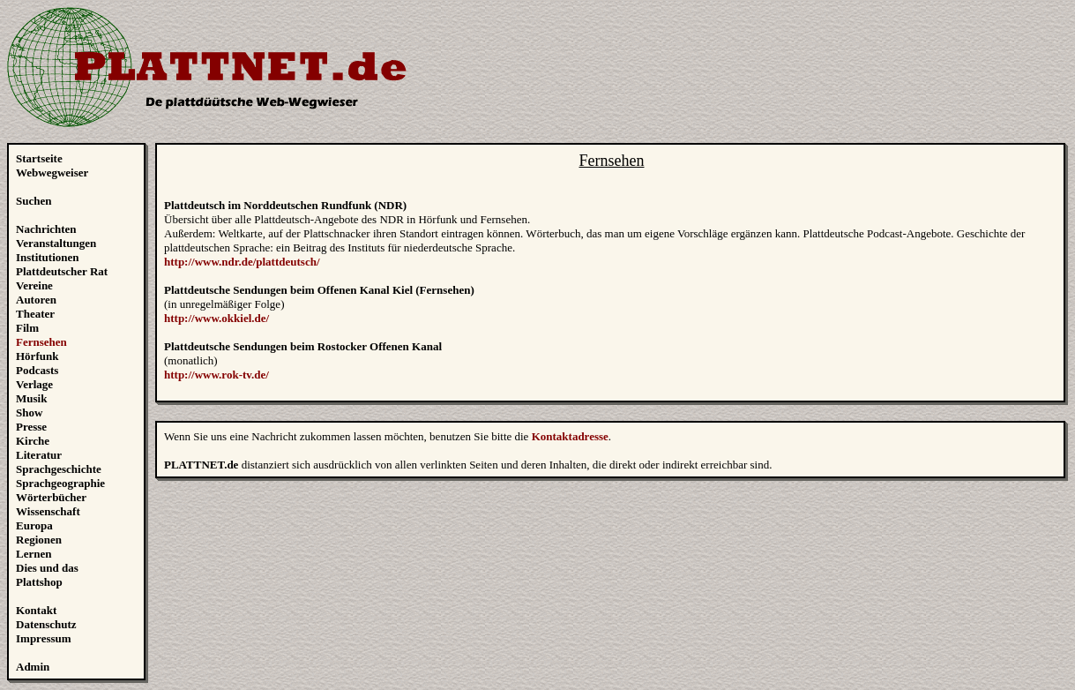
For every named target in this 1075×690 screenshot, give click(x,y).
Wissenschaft (48, 511)
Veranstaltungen (56, 243)
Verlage (34, 384)
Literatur (39, 454)
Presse (31, 426)
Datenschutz (46, 624)
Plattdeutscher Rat (62, 271)
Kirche (32, 440)
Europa (34, 525)
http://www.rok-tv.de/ (216, 374)
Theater (35, 313)
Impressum (43, 638)
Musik (31, 398)
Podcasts (37, 370)
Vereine (34, 285)
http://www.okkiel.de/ (216, 318)
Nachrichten (46, 229)
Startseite (39, 158)
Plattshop (39, 582)
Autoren (36, 299)
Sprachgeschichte (58, 469)
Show (29, 412)
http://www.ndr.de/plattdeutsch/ (242, 261)
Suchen (33, 200)
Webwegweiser (52, 172)
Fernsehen (41, 342)
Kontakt (36, 610)
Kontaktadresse (570, 436)
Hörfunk (37, 356)
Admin (32, 666)
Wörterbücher (51, 497)
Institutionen (47, 257)
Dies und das (47, 567)
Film (27, 327)
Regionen (39, 539)
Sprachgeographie (60, 483)
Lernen (33, 553)
